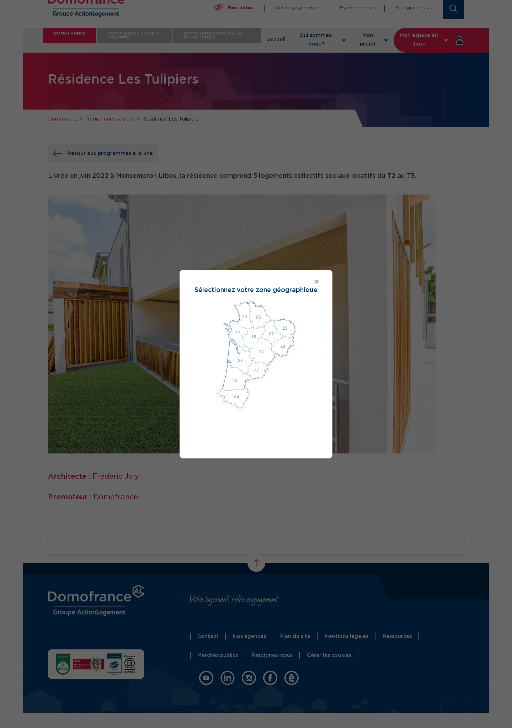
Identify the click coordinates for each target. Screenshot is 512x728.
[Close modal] (256, 282)
